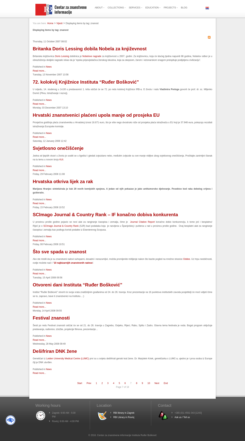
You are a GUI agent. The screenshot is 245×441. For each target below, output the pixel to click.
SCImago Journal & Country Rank (60, 226)
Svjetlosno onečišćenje (58, 148)
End (166, 383)
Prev (89, 383)
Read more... (39, 70)
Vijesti (59, 23)
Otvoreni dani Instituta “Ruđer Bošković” (77, 284)
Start (79, 383)
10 (148, 383)
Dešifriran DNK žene (55, 351)
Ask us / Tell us (182, 417)
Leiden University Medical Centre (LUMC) (67, 358)
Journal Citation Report (142, 222)
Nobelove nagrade (91, 56)
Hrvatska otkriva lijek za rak (63, 181)
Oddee (186, 259)
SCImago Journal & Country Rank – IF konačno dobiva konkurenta (105, 214)
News (49, 66)
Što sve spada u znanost (59, 251)
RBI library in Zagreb (123, 413)
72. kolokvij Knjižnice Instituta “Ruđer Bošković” (86, 82)
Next (156, 383)
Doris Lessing (62, 56)
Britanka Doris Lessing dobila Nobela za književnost (90, 48)
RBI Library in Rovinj (123, 417)
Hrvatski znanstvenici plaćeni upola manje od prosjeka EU (96, 115)
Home (50, 23)
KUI (61, 159)
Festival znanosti (51, 317)
